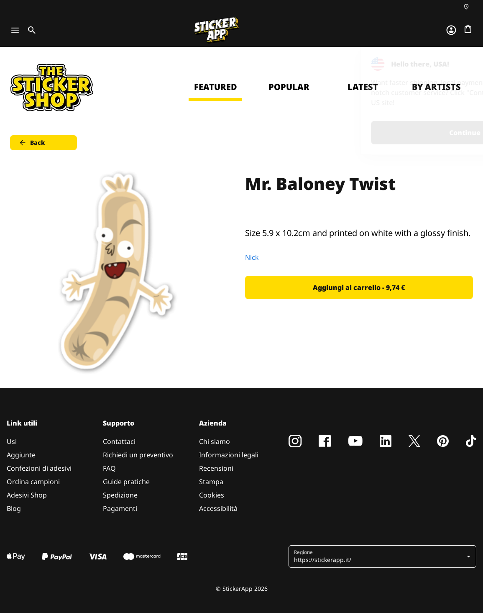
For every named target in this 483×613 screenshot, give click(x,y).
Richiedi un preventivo (138, 454)
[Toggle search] (30, 30)
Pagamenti (120, 508)
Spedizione (120, 495)
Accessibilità (218, 508)
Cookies (211, 495)
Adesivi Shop (27, 495)
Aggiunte (21, 454)
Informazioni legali (228, 454)
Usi (12, 441)
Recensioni (216, 468)
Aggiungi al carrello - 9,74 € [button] (359, 287)
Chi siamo (214, 441)
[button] (379, 556)
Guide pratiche (126, 481)
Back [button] (31, 143)
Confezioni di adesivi (39, 468)
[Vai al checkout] (468, 29)
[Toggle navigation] (15, 30)
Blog (14, 508)
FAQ (109, 468)
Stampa (211, 481)
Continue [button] (370, 132)
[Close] (457, 64)
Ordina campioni (33, 481)
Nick (252, 257)
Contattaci (119, 441)
